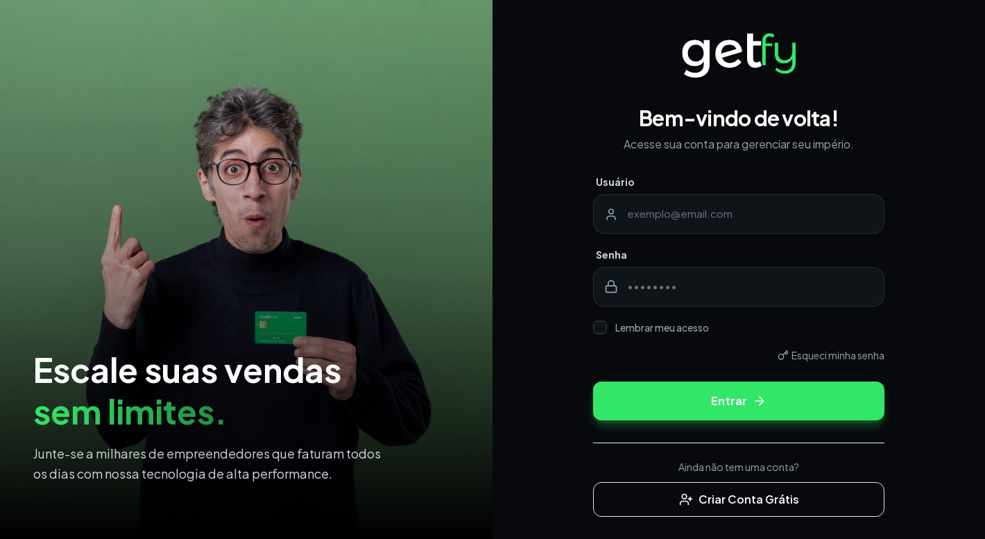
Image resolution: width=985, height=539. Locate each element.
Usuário (615, 182)
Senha (611, 254)
